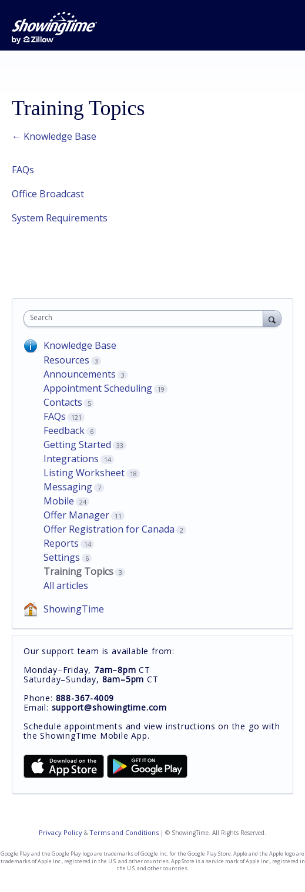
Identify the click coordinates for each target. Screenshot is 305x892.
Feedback (64, 430)
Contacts (62, 402)
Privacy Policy (60, 832)
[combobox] (146, 319)
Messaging (67, 486)
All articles (65, 585)
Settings (61, 557)
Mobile (58, 500)
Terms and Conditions (124, 832)
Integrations (71, 458)
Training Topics (78, 571)
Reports (61, 543)
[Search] (272, 318)
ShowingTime (73, 608)
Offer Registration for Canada (109, 529)
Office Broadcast (48, 193)
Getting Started (77, 444)
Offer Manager (76, 515)
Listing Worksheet (84, 472)
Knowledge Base (79, 345)
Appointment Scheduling (97, 388)
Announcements (79, 374)
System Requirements (60, 217)
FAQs (23, 169)
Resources (66, 360)
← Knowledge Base (54, 136)
